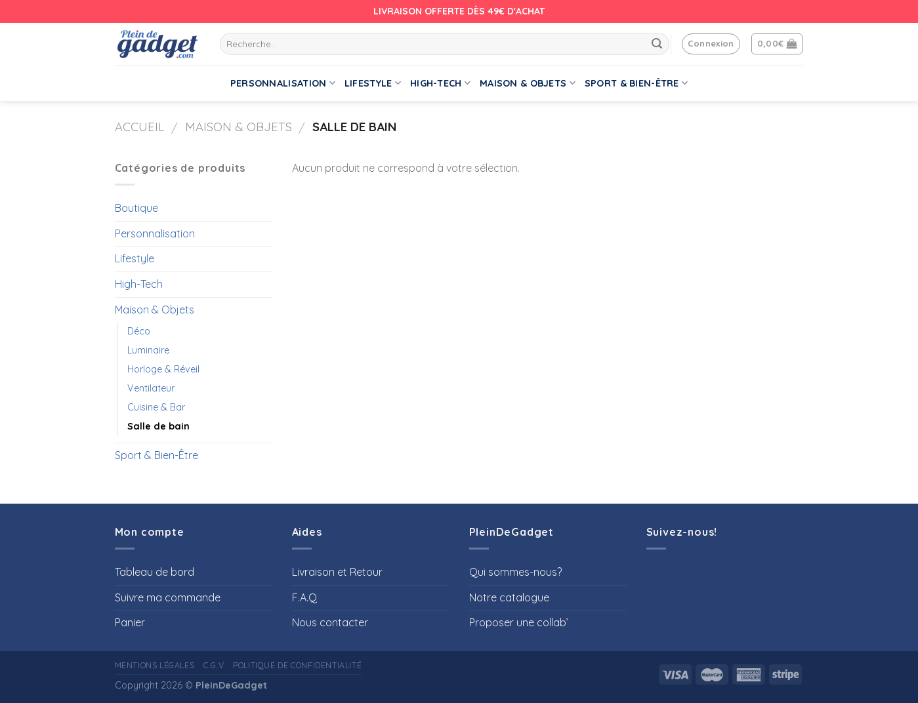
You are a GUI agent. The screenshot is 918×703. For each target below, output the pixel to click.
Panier (130, 622)
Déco (138, 331)
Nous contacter (330, 622)
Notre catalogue (509, 597)
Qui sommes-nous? (515, 571)
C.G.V (213, 665)
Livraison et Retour (337, 571)
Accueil (140, 126)
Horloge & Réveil (163, 369)
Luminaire (148, 350)
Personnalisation (282, 83)
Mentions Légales (155, 665)
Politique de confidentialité (297, 665)
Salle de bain (158, 426)
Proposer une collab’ (518, 622)
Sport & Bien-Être (636, 83)
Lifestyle (372, 83)
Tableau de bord (154, 571)
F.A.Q (304, 597)
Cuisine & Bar (156, 407)
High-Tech (440, 83)
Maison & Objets (527, 83)
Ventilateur (151, 388)
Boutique (136, 207)
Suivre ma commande (167, 597)
